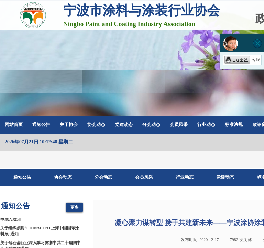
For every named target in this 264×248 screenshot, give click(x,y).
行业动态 (206, 124)
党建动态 (124, 124)
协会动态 (96, 124)
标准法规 (234, 124)
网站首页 (14, 124)
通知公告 (41, 124)
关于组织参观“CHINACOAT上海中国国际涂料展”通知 (39, 231)
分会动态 (151, 124)
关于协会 (69, 124)
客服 (242, 59)
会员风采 (179, 124)
